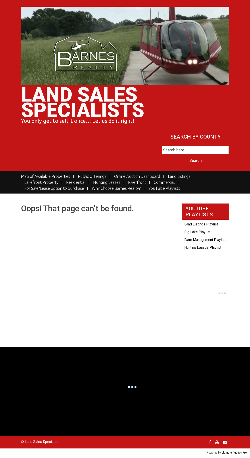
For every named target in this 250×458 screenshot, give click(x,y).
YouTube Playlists (164, 188)
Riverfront (137, 182)
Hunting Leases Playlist (202, 247)
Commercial (164, 182)
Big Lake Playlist (197, 232)
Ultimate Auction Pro (234, 452)
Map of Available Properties (45, 176)
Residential (75, 182)
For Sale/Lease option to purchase (54, 188)
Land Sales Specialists (82, 102)
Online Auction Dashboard (137, 176)
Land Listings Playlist (201, 224)
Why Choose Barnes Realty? (116, 188)
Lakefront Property (41, 182)
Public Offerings (92, 176)
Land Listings (179, 176)
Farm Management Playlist (205, 240)
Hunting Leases (106, 182)
